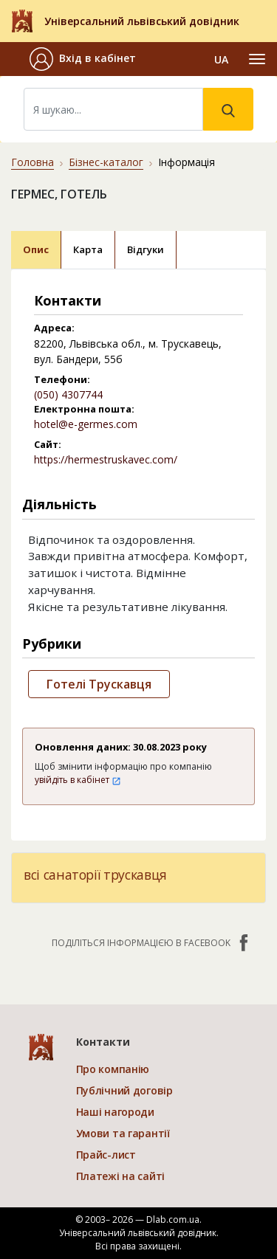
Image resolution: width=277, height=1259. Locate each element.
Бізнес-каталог (106, 162)
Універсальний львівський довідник (141, 21)
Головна (32, 162)
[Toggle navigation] (257, 59)
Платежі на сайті (120, 1176)
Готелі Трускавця (99, 684)
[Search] (113, 109)
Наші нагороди (115, 1112)
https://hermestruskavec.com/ (105, 459)
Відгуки (145, 249)
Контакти (103, 1042)
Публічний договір (124, 1090)
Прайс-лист (106, 1155)
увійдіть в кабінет (78, 779)
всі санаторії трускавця (95, 874)
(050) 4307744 (68, 394)
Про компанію (113, 1069)
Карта (88, 249)
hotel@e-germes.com (85, 424)
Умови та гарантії (123, 1133)
